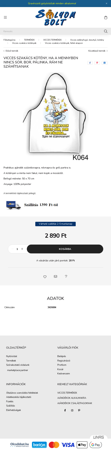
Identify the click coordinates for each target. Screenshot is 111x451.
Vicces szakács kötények (24, 43)
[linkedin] (104, 63)
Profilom (61, 365)
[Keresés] (55, 31)
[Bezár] (106, 3)
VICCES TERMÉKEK (52, 39)
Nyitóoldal (11, 356)
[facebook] (90, 63)
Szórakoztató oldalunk (17, 365)
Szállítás (10, 406)
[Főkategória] (9, 39)
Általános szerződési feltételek (22, 393)
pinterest (79, 410)
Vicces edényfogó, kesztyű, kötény (87, 39)
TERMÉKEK (29, 39)
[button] (45, 276)
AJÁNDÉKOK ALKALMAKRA (71, 398)
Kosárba (65, 249)
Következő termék (96, 50)
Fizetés (9, 401)
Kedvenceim (63, 373)
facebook (65, 410)
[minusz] (12, 249)
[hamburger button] (5, 17)
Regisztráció (63, 361)
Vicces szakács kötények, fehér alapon (64, 43)
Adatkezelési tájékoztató (18, 397)
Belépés (61, 356)
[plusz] (22, 249)
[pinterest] (97, 63)
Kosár (60, 369)
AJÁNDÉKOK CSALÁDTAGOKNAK (74, 403)
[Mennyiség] (17, 249)
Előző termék (12, 50)
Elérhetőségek (13, 410)
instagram (72, 410)
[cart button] (105, 17)
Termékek (11, 361)
